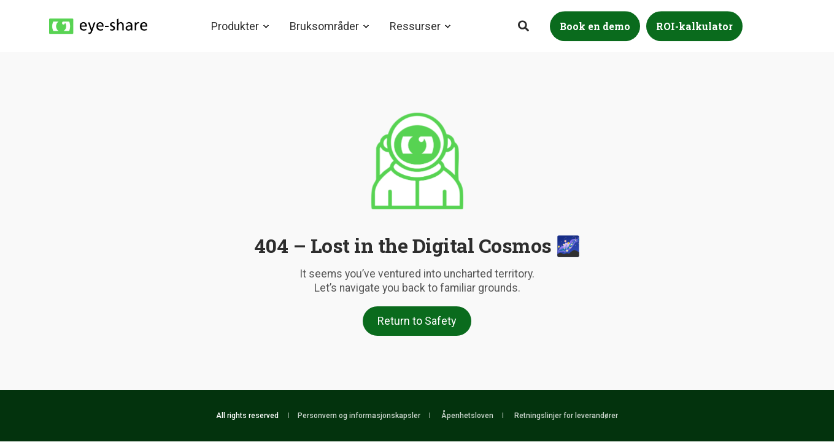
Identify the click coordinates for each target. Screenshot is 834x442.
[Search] (524, 24)
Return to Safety (417, 320)
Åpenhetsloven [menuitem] (467, 415)
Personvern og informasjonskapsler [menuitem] (359, 415)
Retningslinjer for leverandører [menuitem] (566, 415)
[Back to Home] (98, 25)
